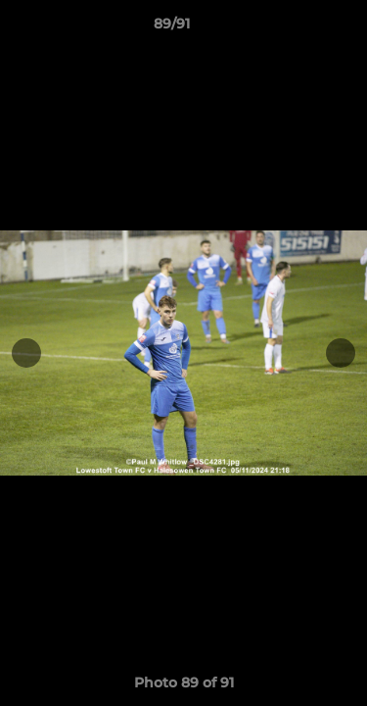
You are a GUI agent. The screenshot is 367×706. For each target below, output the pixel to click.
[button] (296, 28)
